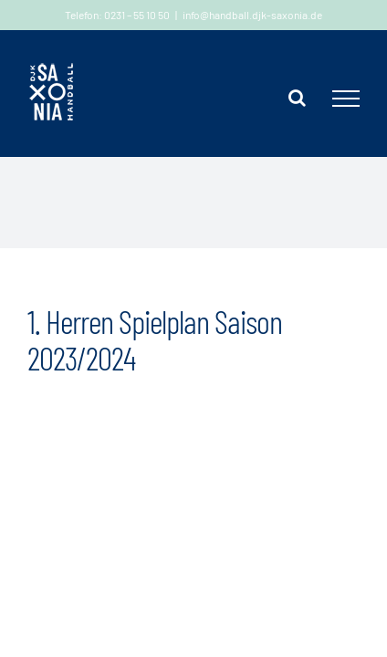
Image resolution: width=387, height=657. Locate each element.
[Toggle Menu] (346, 98)
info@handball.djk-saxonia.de (252, 14)
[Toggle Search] (297, 98)
